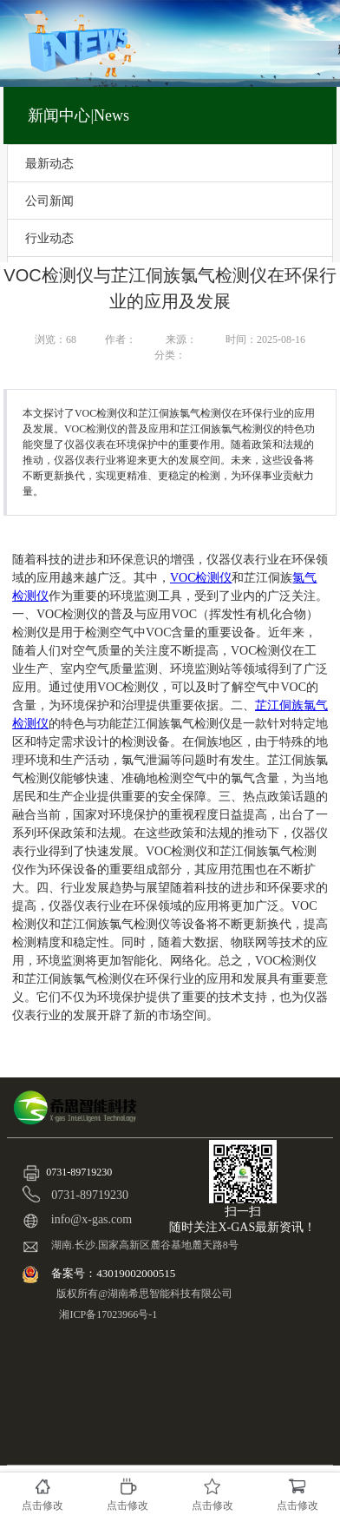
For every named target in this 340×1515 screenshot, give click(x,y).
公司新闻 (49, 200)
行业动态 (49, 238)
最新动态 (49, 163)
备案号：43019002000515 (114, 1273)
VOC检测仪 (201, 577)
